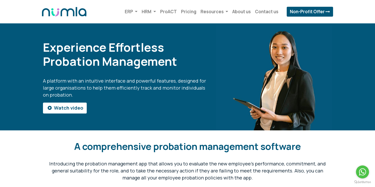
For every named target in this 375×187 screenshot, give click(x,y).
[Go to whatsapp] (362, 171)
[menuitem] (167, 11)
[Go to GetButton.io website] (362, 181)
